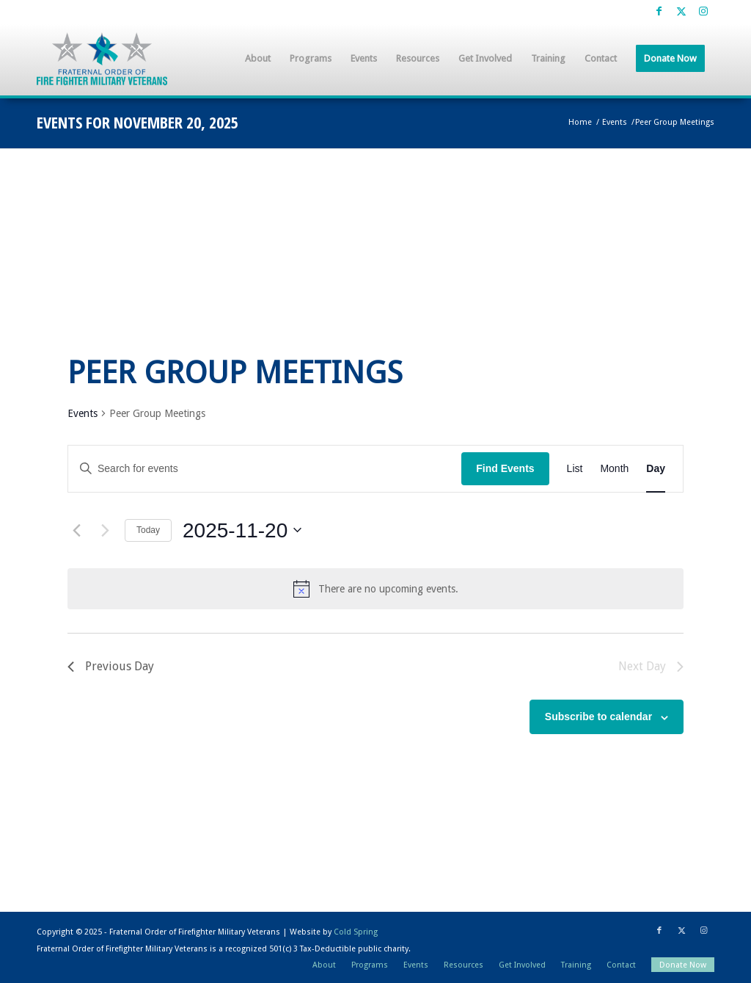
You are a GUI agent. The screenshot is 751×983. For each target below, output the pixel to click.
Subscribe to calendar (598, 716)
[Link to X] (681, 11)
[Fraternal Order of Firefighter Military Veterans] (102, 58)
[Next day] (105, 530)
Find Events (505, 468)
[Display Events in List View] (575, 469)
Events (82, 413)
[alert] (375, 588)
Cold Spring (356, 932)
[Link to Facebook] (659, 11)
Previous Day (110, 666)
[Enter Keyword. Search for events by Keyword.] (264, 469)
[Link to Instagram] (703, 11)
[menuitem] (257, 58)
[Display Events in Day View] (655, 469)
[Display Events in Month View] (614, 469)
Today (148, 530)
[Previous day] (76, 530)
